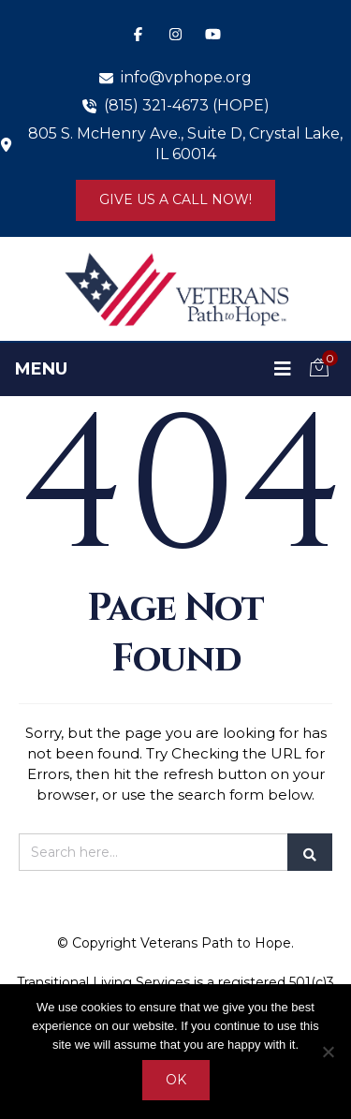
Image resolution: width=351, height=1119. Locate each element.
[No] (327, 1051)
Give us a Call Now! (175, 199)
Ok (176, 1079)
